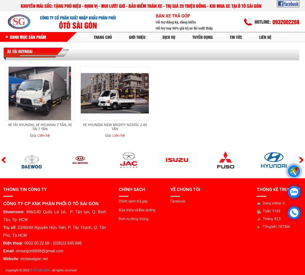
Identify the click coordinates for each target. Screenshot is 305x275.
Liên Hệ (265, 37)
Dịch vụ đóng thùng (133, 219)
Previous (3, 160)
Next (301, 160)
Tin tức (236, 37)
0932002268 (285, 21)
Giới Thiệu (137, 37)
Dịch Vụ (169, 37)
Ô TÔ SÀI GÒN (40, 270)
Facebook (177, 201)
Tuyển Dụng (202, 37)
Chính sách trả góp (133, 201)
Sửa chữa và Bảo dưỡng (137, 210)
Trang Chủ (103, 37)
